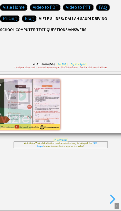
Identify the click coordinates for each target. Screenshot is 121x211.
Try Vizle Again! (78, 64)
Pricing (10, 19)
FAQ (103, 7)
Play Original (60, 139)
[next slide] (111, 199)
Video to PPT (78, 7)
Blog (29, 19)
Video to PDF (45, 7)
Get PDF (62, 64)
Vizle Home (14, 7)
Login (40, 146)
